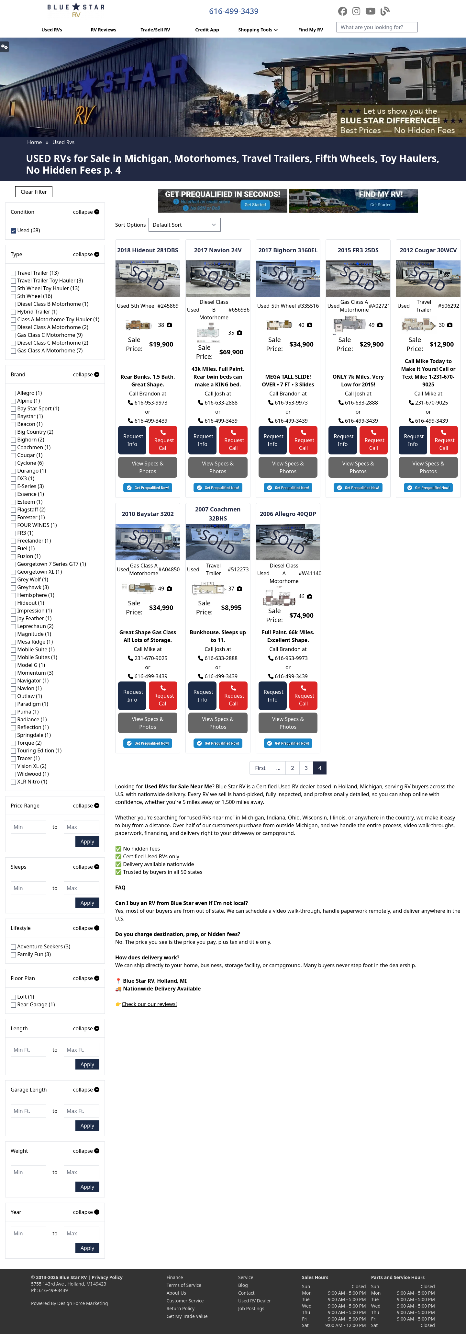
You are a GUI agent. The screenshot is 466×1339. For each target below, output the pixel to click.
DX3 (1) (22, 478)
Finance (175, 1277)
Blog (243, 1285)
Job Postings (251, 1308)
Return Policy (180, 1308)
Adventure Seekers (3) (40, 946)
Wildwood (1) (30, 773)
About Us (176, 1293)
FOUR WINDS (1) (34, 525)
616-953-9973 (147, 402)
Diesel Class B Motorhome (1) (49, 303)
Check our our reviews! (149, 1004)
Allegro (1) (26, 392)
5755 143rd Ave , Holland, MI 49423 (68, 1284)
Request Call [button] (164, 441)
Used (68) (25, 230)
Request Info (133, 440)
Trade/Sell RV (155, 30)
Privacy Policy (107, 1277)
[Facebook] (344, 11)
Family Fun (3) (31, 954)
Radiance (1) (29, 719)
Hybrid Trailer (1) (34, 311)
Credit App (207, 30)
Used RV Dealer (254, 1301)
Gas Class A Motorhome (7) (47, 350)
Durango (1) (28, 470)
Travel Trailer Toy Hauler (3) (47, 280)
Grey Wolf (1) (29, 579)
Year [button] (55, 1212)
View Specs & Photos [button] (147, 467)
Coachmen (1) (30, 447)
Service (245, 1277)
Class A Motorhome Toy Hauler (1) (55, 319)
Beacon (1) (27, 424)
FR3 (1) (22, 532)
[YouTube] (371, 11)
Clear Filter (34, 191)
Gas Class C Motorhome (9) (47, 334)
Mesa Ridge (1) (32, 641)
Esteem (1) (26, 501)
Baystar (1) (27, 416)
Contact (246, 1293)
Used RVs (51, 30)
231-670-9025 (428, 402)
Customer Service (185, 1301)
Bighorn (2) (27, 439)
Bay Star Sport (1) (35, 408)
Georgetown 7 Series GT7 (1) (48, 563)
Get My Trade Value (187, 1316)
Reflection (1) (30, 727)
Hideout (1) (27, 602)
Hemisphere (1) (32, 595)
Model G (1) (28, 665)
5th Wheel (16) (31, 296)
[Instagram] (357, 11)
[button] (147, 487)
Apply (87, 841)
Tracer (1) (25, 758)
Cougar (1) (26, 455)
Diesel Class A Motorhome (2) (49, 327)
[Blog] (385, 11)
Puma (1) (25, 711)
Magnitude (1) (31, 633)
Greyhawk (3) (30, 587)
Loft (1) (22, 996)
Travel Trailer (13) (35, 272)
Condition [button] (55, 212)
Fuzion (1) (25, 556)
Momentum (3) (32, 672)
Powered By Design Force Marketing (69, 1303)
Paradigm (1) (29, 703)
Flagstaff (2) (28, 509)
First (260, 768)
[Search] (377, 27)
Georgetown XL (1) (36, 571)
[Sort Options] (185, 225)
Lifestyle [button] (55, 928)
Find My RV (310, 30)
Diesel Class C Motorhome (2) (49, 342)
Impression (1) (31, 610)
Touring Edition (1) (36, 750)
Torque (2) (26, 742)
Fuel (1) (23, 548)
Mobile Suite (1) (33, 649)
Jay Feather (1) (31, 618)
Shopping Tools (259, 30)
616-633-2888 (218, 402)
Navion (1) (26, 688)
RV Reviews (103, 30)
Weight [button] (55, 1151)
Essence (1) (27, 494)
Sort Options (130, 224)
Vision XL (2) (28, 766)
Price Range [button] (55, 805)
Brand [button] (55, 374)
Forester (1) (28, 517)
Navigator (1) (30, 680)
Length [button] (55, 1028)
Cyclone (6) (27, 462)
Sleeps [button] (55, 867)
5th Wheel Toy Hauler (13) (45, 288)
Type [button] (55, 254)
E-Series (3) (27, 486)
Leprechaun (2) (32, 626)
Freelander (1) (31, 540)
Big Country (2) (32, 431)
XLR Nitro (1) (29, 781)
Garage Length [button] (55, 1089)
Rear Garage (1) (33, 1004)
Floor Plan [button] (55, 978)
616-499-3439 (234, 11)
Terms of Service (184, 1285)
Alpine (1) (25, 400)
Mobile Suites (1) (34, 657)
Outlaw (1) (26, 696)
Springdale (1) (31, 734)
